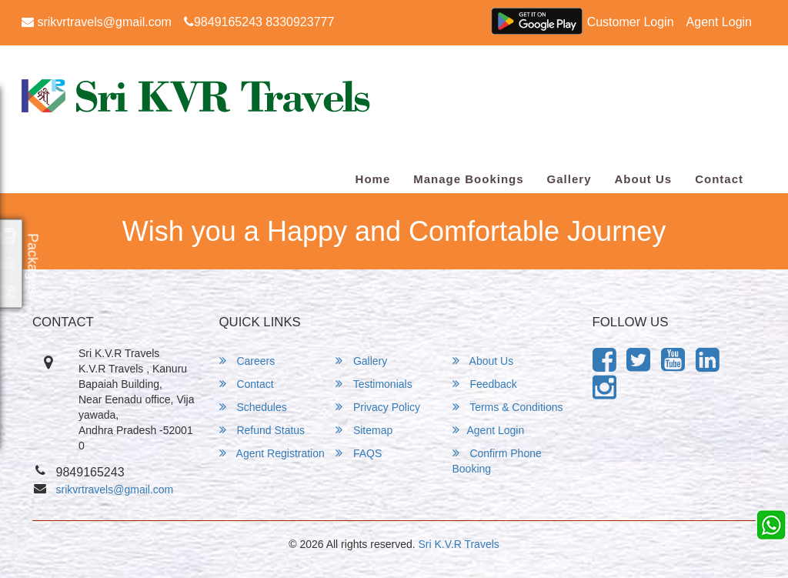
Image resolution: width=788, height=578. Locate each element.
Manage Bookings (468, 178)
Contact (719, 178)
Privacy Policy (378, 406)
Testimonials (374, 383)
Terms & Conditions (507, 406)
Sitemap (364, 429)
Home (373, 178)
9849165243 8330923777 (259, 21)
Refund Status (262, 429)
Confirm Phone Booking (497, 460)
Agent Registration (272, 452)
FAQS (359, 452)
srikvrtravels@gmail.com (97, 21)
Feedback (484, 383)
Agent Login (719, 21)
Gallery (569, 178)
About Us (643, 178)
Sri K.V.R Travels (459, 544)
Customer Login (630, 21)
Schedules (253, 406)
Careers (247, 360)
